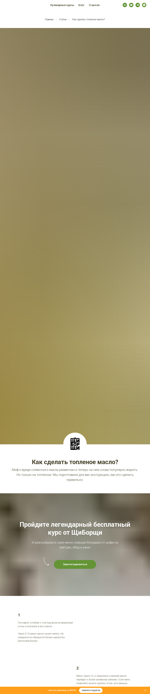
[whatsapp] (144, 5)
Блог (82, 5)
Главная (49, 19)
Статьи (63, 19)
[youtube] (131, 5)
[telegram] (137, 5)
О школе (94, 5)
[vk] (125, 5)
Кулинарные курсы (62, 5)
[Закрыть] (145, 690)
